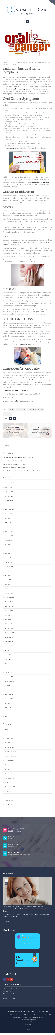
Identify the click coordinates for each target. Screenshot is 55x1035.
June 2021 (8, 549)
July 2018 (8, 650)
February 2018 (9, 672)
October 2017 (9, 690)
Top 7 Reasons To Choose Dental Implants (14, 467)
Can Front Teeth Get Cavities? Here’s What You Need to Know (18, 457)
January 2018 (9, 677)
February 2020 (9, 593)
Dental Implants (10, 747)
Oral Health (13, 65)
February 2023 (9, 492)
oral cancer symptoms (40, 182)
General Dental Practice (12, 787)
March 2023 (8, 487)
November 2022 (9, 505)
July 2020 (8, 575)
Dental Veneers (9, 760)
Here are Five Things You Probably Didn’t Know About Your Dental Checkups (22, 471)
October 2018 (9, 637)
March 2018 (8, 668)
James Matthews (21, 62)
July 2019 (8, 615)
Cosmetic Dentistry (10, 738)
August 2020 (9, 571)
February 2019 (9, 624)
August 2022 (9, 514)
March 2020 (8, 588)
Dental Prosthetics (10, 756)
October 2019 (9, 602)
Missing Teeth (9, 800)
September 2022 (10, 509)
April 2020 (8, 584)
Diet (6, 773)
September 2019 (10, 606)
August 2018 (9, 646)
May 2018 (8, 659)
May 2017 (8, 712)
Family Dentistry (10, 778)
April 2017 (8, 716)
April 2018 (8, 663)
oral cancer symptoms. (25, 344)
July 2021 (8, 544)
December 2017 (9, 681)
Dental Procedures (10, 751)
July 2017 (8, 703)
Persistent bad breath (12, 148)
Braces (7, 734)
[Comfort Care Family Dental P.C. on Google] (11, 979)
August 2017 (9, 699)
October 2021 (9, 540)
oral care (7, 414)
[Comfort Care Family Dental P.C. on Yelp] (8, 979)
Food (6, 782)
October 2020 (9, 566)
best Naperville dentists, (28, 380)
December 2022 (9, 500)
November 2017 (9, 685)
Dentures (7, 769)
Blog (32, 62)
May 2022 (8, 527)
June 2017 (8, 707)
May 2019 (8, 619)
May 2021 (8, 553)
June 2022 (8, 522)
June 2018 (8, 655)
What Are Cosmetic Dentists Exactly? (12, 461)
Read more (9, 921)
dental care (21, 409)
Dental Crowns (9, 743)
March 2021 (8, 558)
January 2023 (9, 496)
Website (27, 1029)
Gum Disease (9, 791)
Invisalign (8, 795)
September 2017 (10, 694)
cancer (11, 409)
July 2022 (8, 518)
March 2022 (8, 531)
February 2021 (9, 562)
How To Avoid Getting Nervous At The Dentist (14, 464)
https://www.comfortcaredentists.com (18, 401)
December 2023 (9, 483)
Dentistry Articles (41, 62)
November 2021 (9, 536)
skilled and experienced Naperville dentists (30, 89)
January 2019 (9, 628)
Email (27, 1026)
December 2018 (9, 632)
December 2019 (9, 597)
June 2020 (8, 580)
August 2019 (9, 610)
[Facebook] (4, 979)
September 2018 (10, 641)
